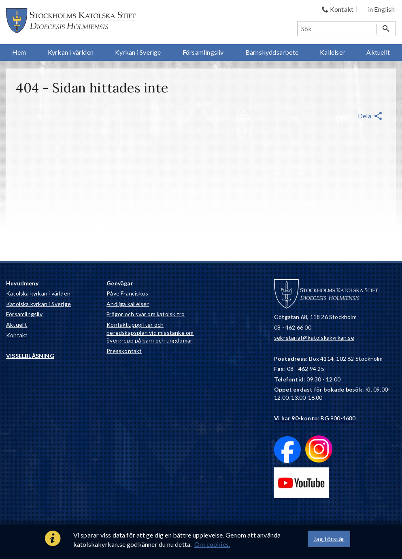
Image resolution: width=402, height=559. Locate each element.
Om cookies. (212, 544)
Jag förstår (329, 538)
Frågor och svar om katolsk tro (145, 314)
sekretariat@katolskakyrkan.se (314, 337)
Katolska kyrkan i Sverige (38, 303)
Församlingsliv (24, 314)
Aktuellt (17, 324)
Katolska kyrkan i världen (38, 293)
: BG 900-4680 (315, 418)
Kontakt (17, 335)
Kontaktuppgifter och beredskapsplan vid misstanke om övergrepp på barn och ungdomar (150, 332)
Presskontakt (124, 350)
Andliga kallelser (127, 303)
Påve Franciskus (127, 293)
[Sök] (337, 28)
